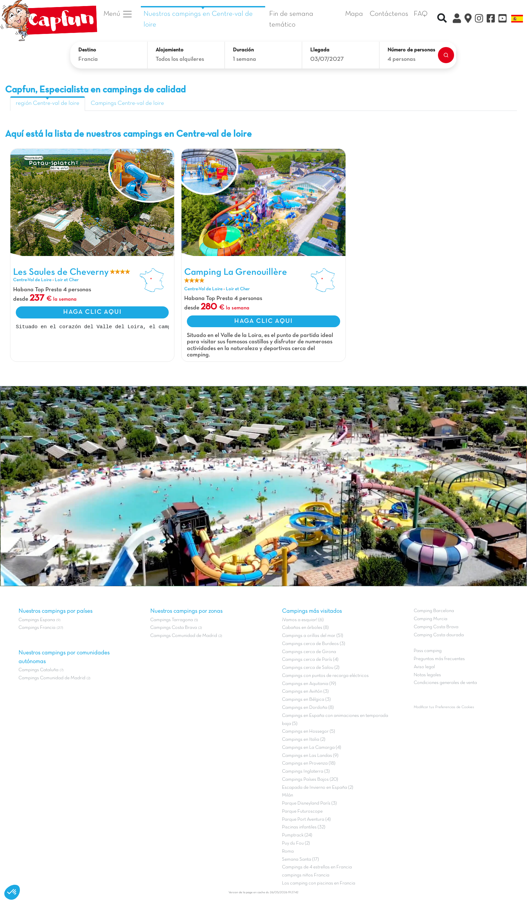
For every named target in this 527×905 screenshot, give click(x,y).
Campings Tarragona (171, 620)
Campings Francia (36, 628)
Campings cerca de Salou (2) (310, 667)
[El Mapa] (468, 19)
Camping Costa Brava (436, 627)
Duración (243, 50)
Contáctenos (389, 14)
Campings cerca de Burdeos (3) (313, 644)
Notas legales (427, 675)
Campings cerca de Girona (309, 652)
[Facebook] (491, 19)
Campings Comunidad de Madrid (51, 678)
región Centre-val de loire (47, 103)
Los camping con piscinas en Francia (318, 883)
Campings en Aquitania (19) (309, 684)
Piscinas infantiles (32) (303, 827)
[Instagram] (479, 19)
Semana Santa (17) (300, 859)
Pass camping (428, 651)
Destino (87, 50)
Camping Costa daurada (439, 635)
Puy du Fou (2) (296, 843)
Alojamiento (170, 50)
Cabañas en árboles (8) (305, 628)
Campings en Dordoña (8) (308, 707)
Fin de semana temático (291, 19)
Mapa (354, 14)
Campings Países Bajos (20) (310, 779)
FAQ (421, 14)
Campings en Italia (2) (303, 739)
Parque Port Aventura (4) (306, 819)
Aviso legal (424, 667)
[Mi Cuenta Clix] (457, 19)
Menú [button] (118, 14)
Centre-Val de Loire (32, 280)
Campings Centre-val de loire (127, 103)
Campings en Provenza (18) (308, 763)
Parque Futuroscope (302, 811)
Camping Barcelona (434, 611)
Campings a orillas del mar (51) (312, 636)
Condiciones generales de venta (445, 683)
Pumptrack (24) (297, 835)
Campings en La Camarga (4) (311, 747)
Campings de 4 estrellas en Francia (317, 867)
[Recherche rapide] (442, 19)
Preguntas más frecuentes (439, 659)
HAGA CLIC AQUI (92, 312)
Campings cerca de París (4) (310, 659)
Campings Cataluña (38, 670)
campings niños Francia (305, 875)
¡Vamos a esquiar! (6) (303, 620)
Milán (287, 795)
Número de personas (411, 50)
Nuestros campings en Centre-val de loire (198, 19)
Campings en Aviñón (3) (305, 691)
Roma (288, 851)
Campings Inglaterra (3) (306, 771)
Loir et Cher (67, 280)
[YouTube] (503, 19)
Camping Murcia (430, 619)
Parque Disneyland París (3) (309, 803)
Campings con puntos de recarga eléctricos (325, 676)
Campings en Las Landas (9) (310, 755)
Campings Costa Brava (173, 628)
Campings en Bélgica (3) (306, 699)
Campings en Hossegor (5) (308, 731)
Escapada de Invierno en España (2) (317, 787)
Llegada (319, 50)
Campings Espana (36, 620)
